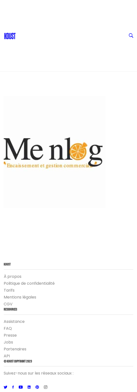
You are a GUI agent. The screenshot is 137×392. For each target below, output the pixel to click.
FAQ (8, 328)
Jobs (8, 342)
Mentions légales (20, 297)
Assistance (14, 321)
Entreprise (72, 44)
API (7, 356)
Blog (22, 24)
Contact (26, 14)
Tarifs (9, 290)
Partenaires (15, 349)
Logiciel (72, 54)
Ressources (72, 34)
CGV (8, 304)
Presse (10, 335)
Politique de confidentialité (29, 283)
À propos (12, 276)
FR (72, 5)
